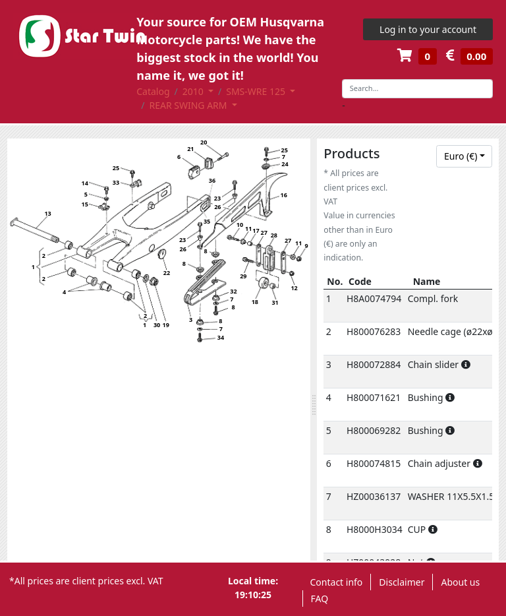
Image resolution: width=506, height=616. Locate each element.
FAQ (320, 598)
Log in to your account (428, 29)
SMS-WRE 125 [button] (256, 91)
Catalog (152, 91)
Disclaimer (401, 582)
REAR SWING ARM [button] (189, 105)
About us (460, 582)
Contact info (336, 582)
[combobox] (464, 156)
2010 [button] (194, 91)
